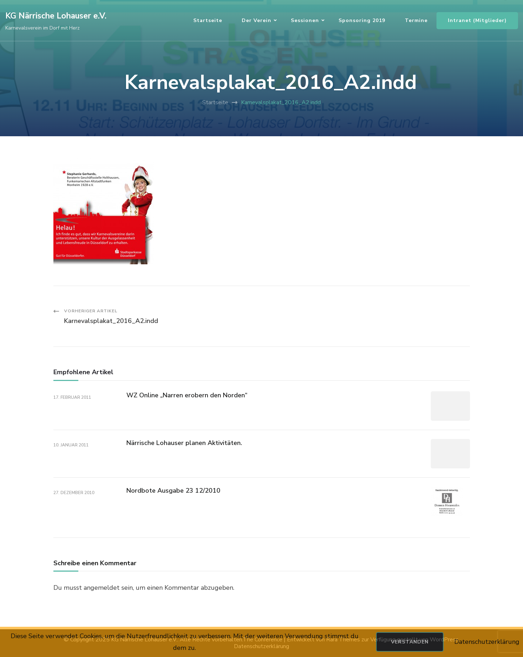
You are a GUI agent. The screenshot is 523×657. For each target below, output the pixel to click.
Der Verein (256, 20)
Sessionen (305, 20)
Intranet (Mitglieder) (477, 20)
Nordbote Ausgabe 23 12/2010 (173, 490)
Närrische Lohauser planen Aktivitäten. (184, 443)
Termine (416, 20)
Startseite (207, 20)
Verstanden (410, 642)
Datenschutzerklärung (486, 641)
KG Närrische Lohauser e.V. (55, 15)
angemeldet (102, 587)
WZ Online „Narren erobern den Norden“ (186, 395)
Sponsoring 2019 (362, 20)
